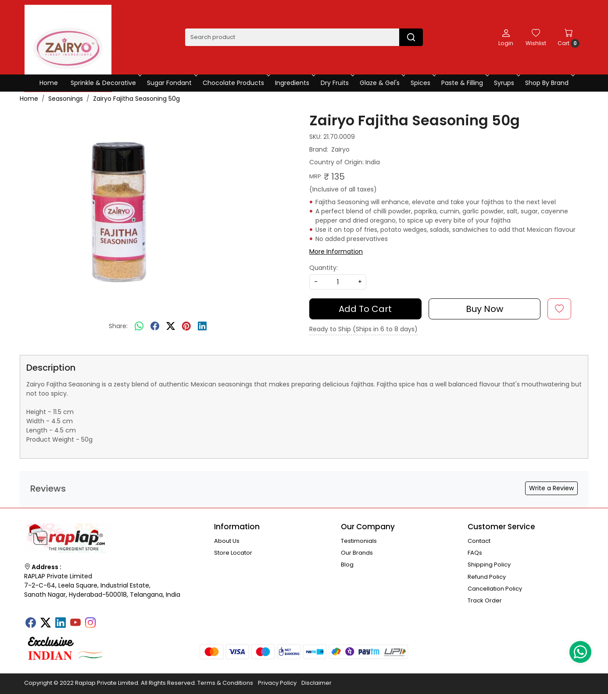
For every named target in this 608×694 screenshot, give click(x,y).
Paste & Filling (464, 82)
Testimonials (359, 541)
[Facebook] (30, 623)
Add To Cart (365, 309)
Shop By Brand (549, 82)
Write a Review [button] (551, 488)
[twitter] (171, 326)
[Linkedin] (60, 623)
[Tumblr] (105, 620)
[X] (45, 623)
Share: (118, 326)
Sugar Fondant (171, 82)
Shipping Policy (489, 564)
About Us (227, 541)
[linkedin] (202, 326)
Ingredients (294, 82)
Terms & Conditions (225, 683)
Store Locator (233, 553)
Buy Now (484, 309)
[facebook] (155, 326)
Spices (423, 82)
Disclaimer (316, 683)
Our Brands (357, 553)
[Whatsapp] (139, 326)
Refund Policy (487, 577)
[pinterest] (186, 326)
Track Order (485, 600)
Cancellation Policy (495, 588)
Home (48, 82)
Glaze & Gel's (382, 82)
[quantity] (337, 282)
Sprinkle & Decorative (105, 82)
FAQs (475, 553)
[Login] (506, 37)
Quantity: (323, 267)
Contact (479, 541)
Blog (347, 564)
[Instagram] (90, 623)
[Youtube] (75, 623)
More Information (336, 251)
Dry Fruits (337, 82)
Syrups (506, 82)
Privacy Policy (277, 683)
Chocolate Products (235, 82)
